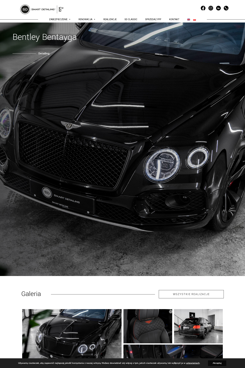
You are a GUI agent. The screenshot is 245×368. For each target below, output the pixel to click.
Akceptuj (217, 363)
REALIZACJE (110, 19)
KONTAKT (174, 19)
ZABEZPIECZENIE (60, 19)
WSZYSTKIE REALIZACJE (191, 294)
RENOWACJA (87, 19)
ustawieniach (193, 363)
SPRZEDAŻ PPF (153, 19)
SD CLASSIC (131, 19)
